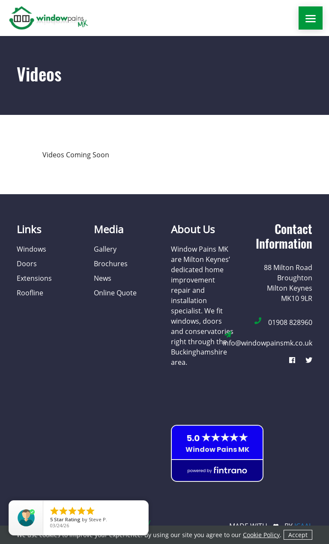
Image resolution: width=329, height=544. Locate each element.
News (102, 278)
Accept (298, 535)
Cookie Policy (261, 535)
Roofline (30, 293)
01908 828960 (290, 322)
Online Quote (115, 293)
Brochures (111, 263)
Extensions (34, 278)
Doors (27, 263)
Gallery (105, 249)
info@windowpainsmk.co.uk (267, 343)
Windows (31, 249)
